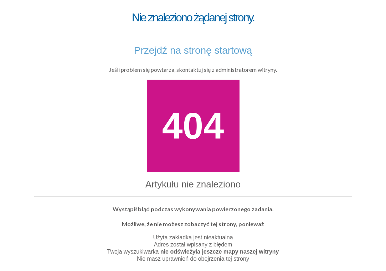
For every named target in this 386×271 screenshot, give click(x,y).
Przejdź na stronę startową (193, 50)
